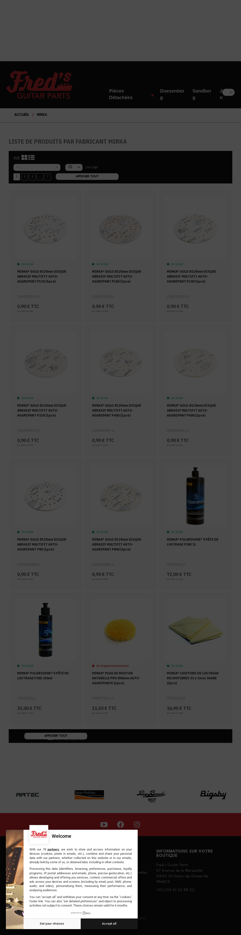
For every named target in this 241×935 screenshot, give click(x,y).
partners (53, 849)
